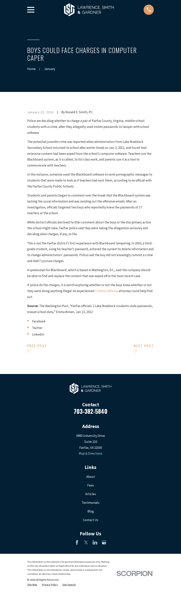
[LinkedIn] (95, 542)
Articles (90, 494)
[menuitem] (32, 584)
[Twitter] (86, 542)
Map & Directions (90, 453)
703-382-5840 (90, 411)
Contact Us (90, 520)
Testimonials (90, 503)
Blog (90, 511)
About (90, 477)
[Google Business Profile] (104, 542)
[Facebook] (77, 542)
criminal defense (106, 291)
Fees (90, 485)
